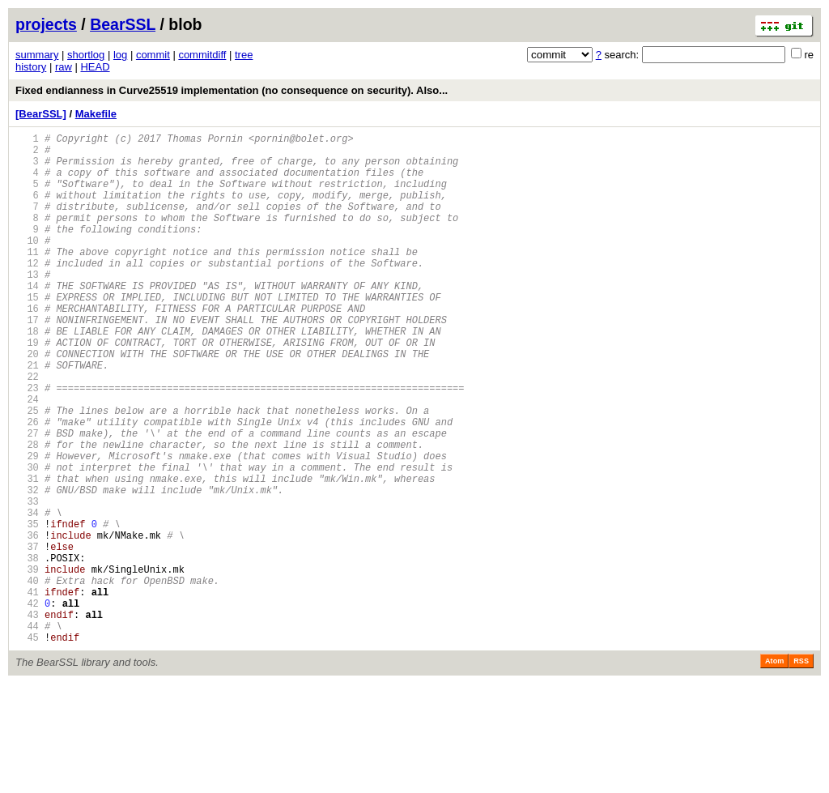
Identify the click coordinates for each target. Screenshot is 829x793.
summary (36, 55)
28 (27, 512)
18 (27, 375)
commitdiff (202, 55)
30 (27, 540)
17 (27, 361)
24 (27, 457)
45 (27, 746)
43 (27, 719)
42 (27, 705)
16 (27, 347)
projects (46, 24)
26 (27, 485)
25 (27, 471)
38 (27, 650)
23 (27, 443)
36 (27, 622)
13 (27, 306)
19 (27, 388)
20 (27, 402)
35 (27, 609)
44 (27, 733)
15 (27, 333)
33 (27, 581)
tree (244, 55)
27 (27, 498)
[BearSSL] (40, 114)
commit (153, 55)
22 (27, 430)
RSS (801, 770)
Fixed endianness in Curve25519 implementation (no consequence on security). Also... (231, 90)
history (30, 67)
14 (27, 319)
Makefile (96, 114)
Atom (774, 770)
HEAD (94, 67)
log (120, 55)
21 (27, 416)
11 (27, 278)
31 (27, 554)
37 (27, 636)
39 (27, 664)
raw (63, 67)
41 (27, 691)
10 (27, 264)
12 (27, 292)
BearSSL (122, 24)
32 (27, 567)
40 (27, 677)
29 (27, 526)
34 (27, 595)
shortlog (85, 55)
